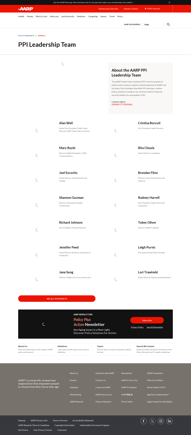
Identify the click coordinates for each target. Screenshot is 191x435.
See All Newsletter (155, 327)
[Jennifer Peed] (56, 254)
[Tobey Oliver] (135, 230)
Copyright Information (65, 425)
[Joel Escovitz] (56, 180)
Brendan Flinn (148, 173)
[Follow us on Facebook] (143, 421)
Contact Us (101, 380)
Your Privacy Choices (42, 430)
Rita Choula (146, 148)
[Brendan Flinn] (135, 180)
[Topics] (115, 349)
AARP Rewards (76, 401)
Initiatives (62, 346)
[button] (168, 24)
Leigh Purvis (146, 247)
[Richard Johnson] (56, 230)
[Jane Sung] (56, 279)
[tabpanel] (147, 24)
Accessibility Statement (83, 420)
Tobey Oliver (147, 222)
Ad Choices (23, 430)
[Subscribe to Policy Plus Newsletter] (147, 320)
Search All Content (145, 346)
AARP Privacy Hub (39, 420)
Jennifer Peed (69, 247)
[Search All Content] (154, 349)
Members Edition (131, 9)
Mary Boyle (67, 148)
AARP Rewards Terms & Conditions (33, 425)
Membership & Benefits (108, 9)
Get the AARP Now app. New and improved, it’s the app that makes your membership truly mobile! (92, 2)
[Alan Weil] (56, 130)
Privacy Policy (137, 327)
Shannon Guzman (71, 197)
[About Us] (36, 349)
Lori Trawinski (148, 272)
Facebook (127, 104)
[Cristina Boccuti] (135, 130)
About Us (22, 346)
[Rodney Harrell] (135, 205)
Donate (73, 380)
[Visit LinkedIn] (169, 421)
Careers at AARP (103, 387)
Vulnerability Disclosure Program (94, 425)
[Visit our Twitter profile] (152, 421)
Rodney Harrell (149, 197)
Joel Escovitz (68, 173)
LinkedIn (115, 104)
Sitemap (21, 420)
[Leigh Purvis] (135, 254)
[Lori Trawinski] (135, 279)
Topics (100, 346)
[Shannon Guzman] (56, 205)
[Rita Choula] (135, 155)
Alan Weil (66, 123)
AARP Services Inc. (104, 394)
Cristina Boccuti (149, 123)
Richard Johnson (70, 222)
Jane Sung (66, 272)
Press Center (127, 401)
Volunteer (74, 387)
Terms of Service (60, 420)
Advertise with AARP (105, 373)
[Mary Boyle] (56, 155)
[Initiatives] (76, 349)
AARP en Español (132, 24)
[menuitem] (21, 17)
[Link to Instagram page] (161, 421)
